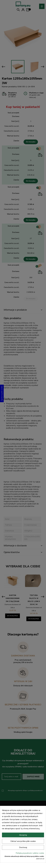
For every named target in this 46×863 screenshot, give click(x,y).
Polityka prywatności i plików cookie (30, 853)
